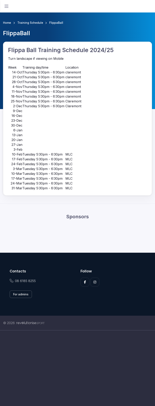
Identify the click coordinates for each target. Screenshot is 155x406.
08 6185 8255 (23, 281)
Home (7, 22)
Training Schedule (30, 22)
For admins (20, 294)
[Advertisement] (77, 368)
